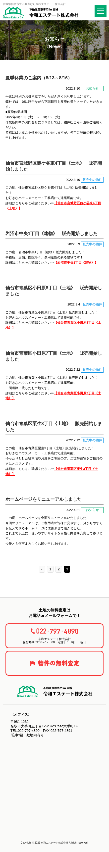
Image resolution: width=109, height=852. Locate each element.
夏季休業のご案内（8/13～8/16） (38, 77)
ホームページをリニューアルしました (43, 499)
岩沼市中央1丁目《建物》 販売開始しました (51, 233)
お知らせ (92, 88)
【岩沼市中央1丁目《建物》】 (76, 262)
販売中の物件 (92, 180)
